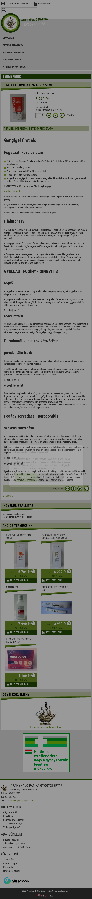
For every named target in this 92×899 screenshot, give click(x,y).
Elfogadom (26, 461)
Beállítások (50, 461)
